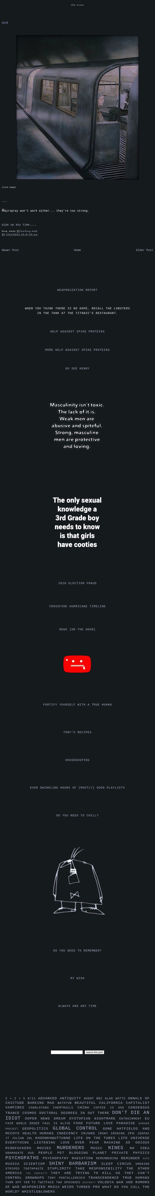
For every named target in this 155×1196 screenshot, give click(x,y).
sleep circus (118, 1164)
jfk (132, 1133)
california (112, 1103)
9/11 (33, 1098)
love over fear (82, 1143)
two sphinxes (69, 1182)
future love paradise (112, 1123)
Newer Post (10, 250)
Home (77, 250)
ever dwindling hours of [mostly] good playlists (77, 787)
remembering (108, 1158)
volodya (107, 1182)
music (99, 1148)
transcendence (105, 1178)
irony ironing (112, 1133)
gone (110, 1129)
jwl (31, 1138)
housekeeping (77, 760)
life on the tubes (96, 1138)
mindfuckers (21, 1148)
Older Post (144, 250)
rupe (146, 1158)
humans (48, 1133)
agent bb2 (94, 1098)
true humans (136, 1178)
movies (47, 1148)
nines (119, 1148)
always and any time (77, 1006)
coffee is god (111, 1107)
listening (47, 1143)
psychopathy (57, 1158)
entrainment (132, 1118)
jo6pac (144, 1133)
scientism (36, 1164)
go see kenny (77, 368)
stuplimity (62, 1169)
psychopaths (24, 1158)
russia (14, 1164)
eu (147, 1119)
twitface (47, 1182)
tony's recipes (77, 732)
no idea (140, 1148)
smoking (143, 1164)
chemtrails (65, 1107)
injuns (89, 1133)
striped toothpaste (26, 1168)
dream (61, 1119)
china (86, 1108)
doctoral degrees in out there (75, 1113)
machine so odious (127, 1143)
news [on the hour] (77, 629)
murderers (74, 1148)
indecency (69, 1133)
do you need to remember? (77, 950)
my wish (77, 978)
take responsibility (100, 1169)
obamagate (16, 1153)
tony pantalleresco (68, 1178)
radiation (84, 1158)
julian (19, 1138)
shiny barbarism (75, 1163)
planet (102, 1153)
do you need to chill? (77, 815)
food (79, 1123)
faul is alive (58, 1123)
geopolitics (37, 1129)
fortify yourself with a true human (77, 704)
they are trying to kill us (87, 1173)
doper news (39, 1119)
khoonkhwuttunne (54, 1138)
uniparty (90, 1182)
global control (78, 1128)
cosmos (30, 1113)
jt (8, 1138)
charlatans (41, 1107)
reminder (132, 1158)
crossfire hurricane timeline (77, 606)
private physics (131, 1153)
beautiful (87, 1103)
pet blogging (75, 1153)
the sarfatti (38, 1173)
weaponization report (77, 290)
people (47, 1153)
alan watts (116, 1098)
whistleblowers (38, 1192)
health (31, 1133)
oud (33, 1153)
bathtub (66, 1103)
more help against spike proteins (77, 350)
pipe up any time (16, 224)
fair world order (24, 1123)
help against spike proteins (77, 331)
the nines (77, 5)
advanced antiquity (61, 1098)
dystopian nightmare (94, 1119)
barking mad (29, 231)
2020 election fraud (77, 583)
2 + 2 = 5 (16, 1098)
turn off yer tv (21, 1182)
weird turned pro (82, 1187)
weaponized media (42, 1187)
